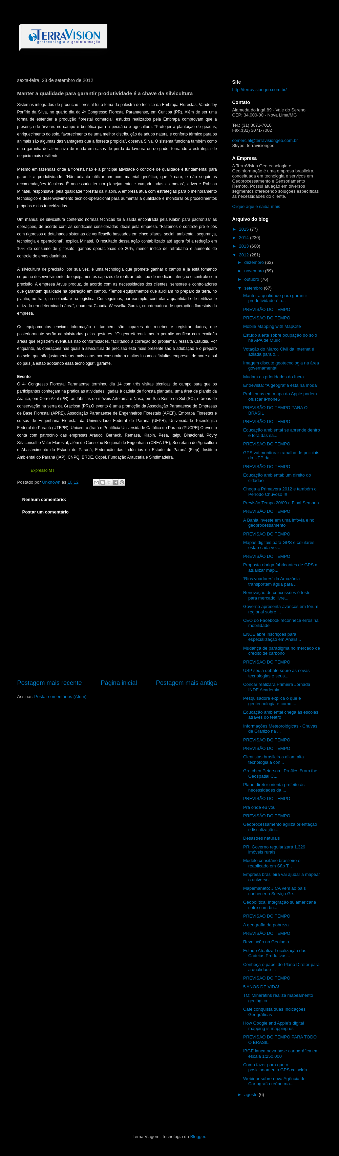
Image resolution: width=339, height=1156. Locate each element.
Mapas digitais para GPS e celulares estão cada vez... (278, 545)
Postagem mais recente (49, 682)
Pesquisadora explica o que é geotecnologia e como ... (272, 701)
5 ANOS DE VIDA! (261, 986)
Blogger (197, 1136)
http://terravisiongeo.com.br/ (259, 89)
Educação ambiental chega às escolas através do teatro (280, 715)
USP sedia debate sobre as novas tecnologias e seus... (276, 673)
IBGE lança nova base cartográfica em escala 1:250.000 (281, 1053)
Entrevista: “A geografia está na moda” (280, 385)
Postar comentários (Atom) (60, 696)
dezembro (254, 262)
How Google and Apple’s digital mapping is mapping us (273, 1026)
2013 (244, 246)
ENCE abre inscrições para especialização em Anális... (272, 637)
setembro (254, 288)
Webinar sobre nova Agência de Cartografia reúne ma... (274, 1081)
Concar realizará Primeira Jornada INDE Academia (276, 687)
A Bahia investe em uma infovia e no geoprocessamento (278, 523)
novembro (254, 270)
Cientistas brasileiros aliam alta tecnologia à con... (273, 759)
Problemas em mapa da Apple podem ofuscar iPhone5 (280, 396)
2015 (244, 229)
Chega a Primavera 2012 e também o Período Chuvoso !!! (280, 491)
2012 (244, 254)
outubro (252, 279)
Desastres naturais (261, 838)
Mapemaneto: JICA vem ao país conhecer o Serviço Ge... (274, 891)
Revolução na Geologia (266, 941)
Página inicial (119, 682)
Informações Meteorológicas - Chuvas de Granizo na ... (280, 728)
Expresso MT (42, 470)
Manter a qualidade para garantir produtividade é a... (275, 298)
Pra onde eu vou (259, 807)
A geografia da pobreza (266, 924)
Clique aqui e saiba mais (256, 206)
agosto (251, 1094)
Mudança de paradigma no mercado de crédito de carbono (281, 651)
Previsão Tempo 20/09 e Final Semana (281, 502)
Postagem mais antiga (186, 682)
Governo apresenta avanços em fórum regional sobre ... (280, 609)
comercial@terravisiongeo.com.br (265, 140)
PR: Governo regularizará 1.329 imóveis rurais (274, 849)
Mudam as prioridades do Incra (273, 376)
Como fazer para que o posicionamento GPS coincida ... (277, 1067)
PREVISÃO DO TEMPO (266, 309)
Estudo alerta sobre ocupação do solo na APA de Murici (280, 338)
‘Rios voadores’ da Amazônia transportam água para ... (271, 581)
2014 (244, 237)
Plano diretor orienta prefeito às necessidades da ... (273, 787)
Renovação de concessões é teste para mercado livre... (277, 595)
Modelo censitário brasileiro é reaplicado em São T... (271, 863)
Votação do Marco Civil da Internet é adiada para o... (278, 351)
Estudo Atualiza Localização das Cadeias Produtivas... (274, 953)
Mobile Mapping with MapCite (272, 326)
